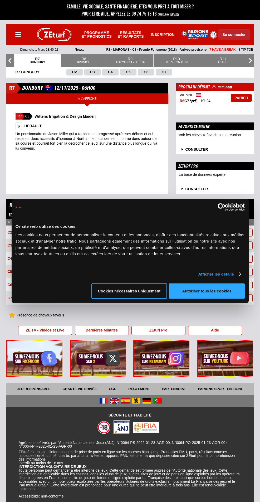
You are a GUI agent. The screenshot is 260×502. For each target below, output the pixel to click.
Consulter (196, 189)
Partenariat (174, 389)
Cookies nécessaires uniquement (129, 290)
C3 (9, 245)
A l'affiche (87, 99)
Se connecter (234, 34)
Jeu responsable (34, 389)
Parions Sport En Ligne (220, 389)
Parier (241, 98)
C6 (9, 285)
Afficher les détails (216, 274)
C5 (9, 272)
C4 (9, 259)
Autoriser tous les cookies (207, 290)
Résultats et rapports (130, 35)
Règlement (139, 389)
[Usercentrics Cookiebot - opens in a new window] (222, 207)
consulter (196, 149)
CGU (112, 389)
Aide (215, 330)
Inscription (162, 34)
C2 (9, 232)
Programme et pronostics (97, 35)
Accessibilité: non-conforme (41, 496)
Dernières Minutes (101, 330)
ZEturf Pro (158, 330)
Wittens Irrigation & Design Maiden (65, 116)
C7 (9, 298)
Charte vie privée (79, 389)
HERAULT (29, 126)
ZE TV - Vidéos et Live (45, 330)
